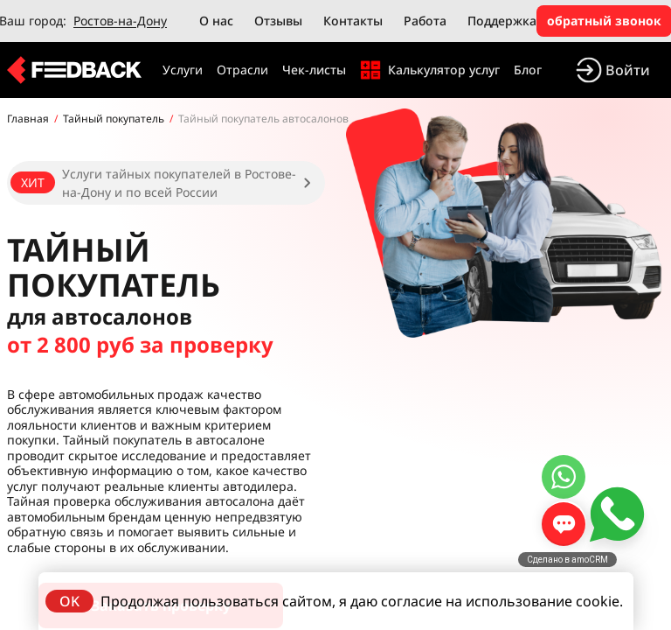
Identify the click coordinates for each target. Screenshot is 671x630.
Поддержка (501, 20)
